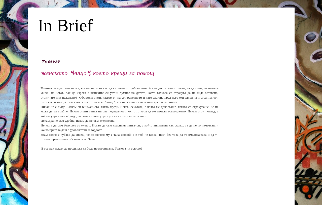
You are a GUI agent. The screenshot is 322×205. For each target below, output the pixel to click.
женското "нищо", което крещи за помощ (97, 72)
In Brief (65, 25)
